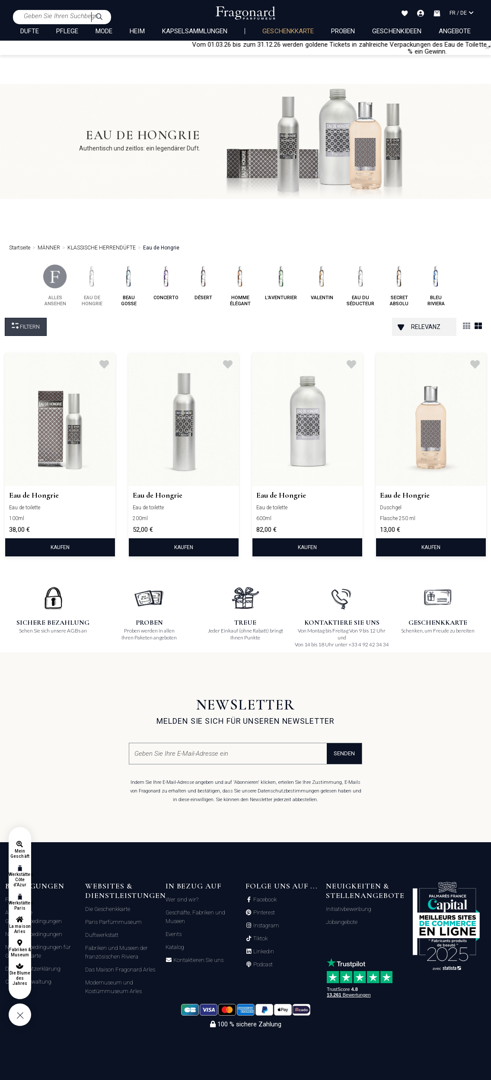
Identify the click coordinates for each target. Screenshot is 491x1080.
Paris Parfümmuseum (113, 922)
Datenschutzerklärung (33, 968)
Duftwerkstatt (101, 935)
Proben (343, 31)
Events (174, 934)
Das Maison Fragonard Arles (120, 969)
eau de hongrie (92, 286)
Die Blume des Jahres (20, 978)
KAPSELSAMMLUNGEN (195, 31)
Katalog (175, 947)
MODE (104, 31)
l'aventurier (281, 282)
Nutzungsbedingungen (33, 934)
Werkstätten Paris (20, 906)
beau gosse (128, 286)
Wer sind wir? (182, 899)
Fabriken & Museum (20, 952)
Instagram (265, 925)
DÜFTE (29, 31)
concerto (166, 282)
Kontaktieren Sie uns (197, 960)
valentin (322, 282)
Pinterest (263, 913)
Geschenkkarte (288, 31)
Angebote (455, 31)
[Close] (487, 47)
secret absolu (399, 286)
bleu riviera (436, 286)
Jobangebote (341, 922)
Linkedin (263, 951)
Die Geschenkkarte (107, 909)
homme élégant (240, 286)
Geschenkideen (396, 31)
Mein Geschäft (19, 854)
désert (203, 282)
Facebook (264, 900)
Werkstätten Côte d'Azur (20, 879)
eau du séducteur (360, 286)
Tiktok (260, 938)
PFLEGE (67, 31)
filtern (26, 326)
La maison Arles (19, 929)
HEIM (137, 31)
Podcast (262, 964)
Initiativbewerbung (348, 909)
